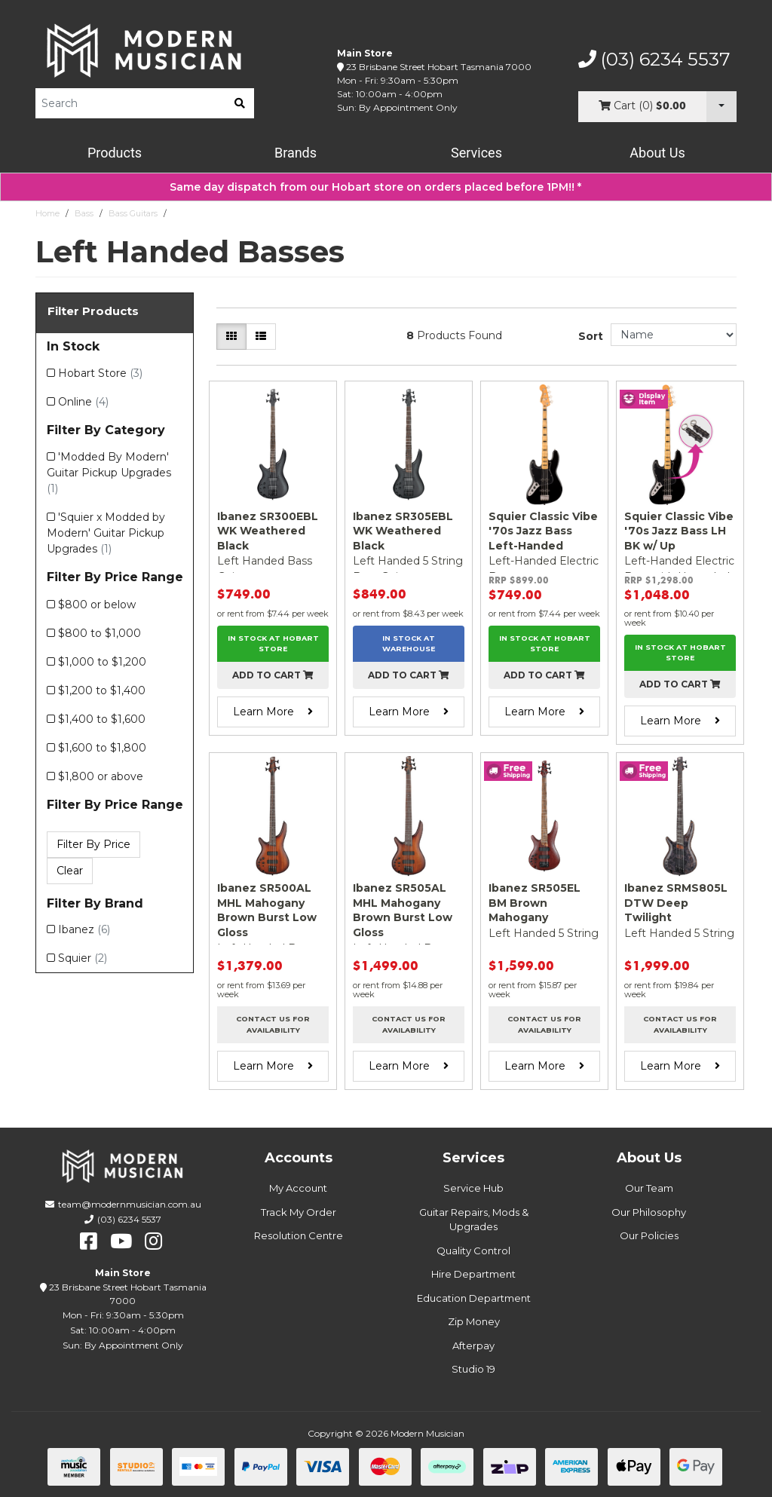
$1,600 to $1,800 (102, 748)
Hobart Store (100, 373)
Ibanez (84, 929)
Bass (84, 213)
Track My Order (298, 1212)
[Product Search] (130, 103)
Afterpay (473, 1345)
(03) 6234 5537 (654, 59)
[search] (239, 103)
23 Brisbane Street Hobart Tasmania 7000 (439, 66)
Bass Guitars (133, 213)
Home (47, 213)
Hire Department (473, 1274)
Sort (590, 336)
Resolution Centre (298, 1235)
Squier (82, 958)
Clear (70, 870)
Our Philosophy (648, 1212)
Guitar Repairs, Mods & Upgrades (473, 1219)
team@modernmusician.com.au (129, 1204)
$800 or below (97, 604)
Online (83, 402)
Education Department (474, 1298)
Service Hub (473, 1188)
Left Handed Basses (212, 213)
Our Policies (649, 1235)
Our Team (649, 1188)
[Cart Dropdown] (721, 106)
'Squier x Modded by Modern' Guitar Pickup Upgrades (106, 533)
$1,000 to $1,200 (102, 662)
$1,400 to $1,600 (102, 719)
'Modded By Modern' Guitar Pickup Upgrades (109, 472)
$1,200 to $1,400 (102, 690)
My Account (298, 1188)
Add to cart (273, 675)
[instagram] (153, 1241)
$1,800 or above (100, 776)
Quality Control (473, 1250)
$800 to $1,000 (99, 633)
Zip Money (474, 1321)
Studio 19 (473, 1369)
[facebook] (88, 1241)
